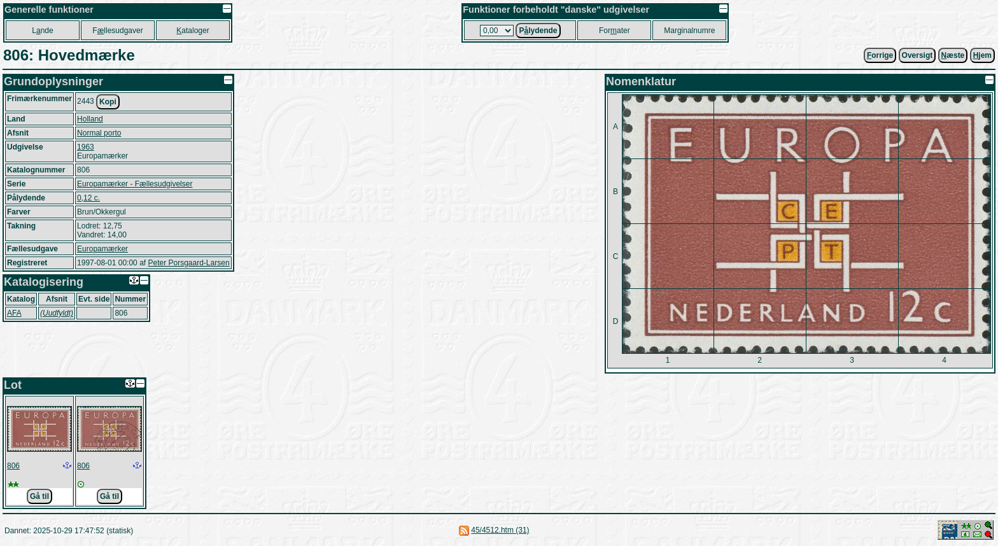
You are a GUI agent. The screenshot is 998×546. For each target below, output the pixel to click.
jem (982, 55)
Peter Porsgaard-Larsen (188, 262)
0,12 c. (88, 197)
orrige (880, 55)
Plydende (538, 30)
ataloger (192, 30)
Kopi (107, 101)
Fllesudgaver (117, 30)
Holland (90, 119)
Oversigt (917, 55)
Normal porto (99, 133)
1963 (85, 147)
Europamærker (102, 248)
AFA (14, 313)
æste (953, 55)
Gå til (39, 496)
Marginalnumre (689, 30)
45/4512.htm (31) (500, 530)
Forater (614, 30)
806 (13, 465)
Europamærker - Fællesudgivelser (134, 183)
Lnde (42, 30)
